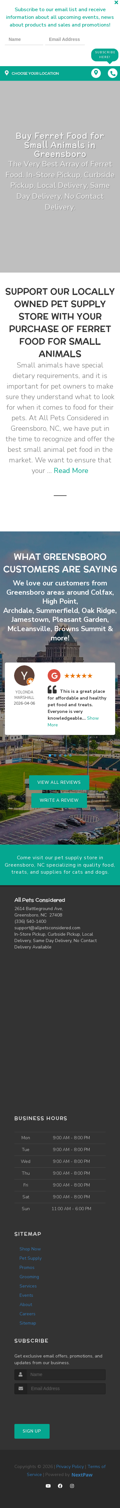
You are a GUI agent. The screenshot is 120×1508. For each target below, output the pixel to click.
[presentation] (27, 54)
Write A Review (59, 800)
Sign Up (32, 1431)
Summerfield (57, 610)
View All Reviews (59, 782)
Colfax (101, 592)
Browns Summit (80, 629)
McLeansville (29, 629)
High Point (59, 601)
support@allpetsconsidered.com (47, 928)
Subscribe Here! (105, 54)
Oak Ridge (98, 610)
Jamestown (30, 619)
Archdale (18, 610)
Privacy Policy (70, 1467)
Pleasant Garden (79, 619)
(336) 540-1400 (30, 921)
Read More (71, 471)
